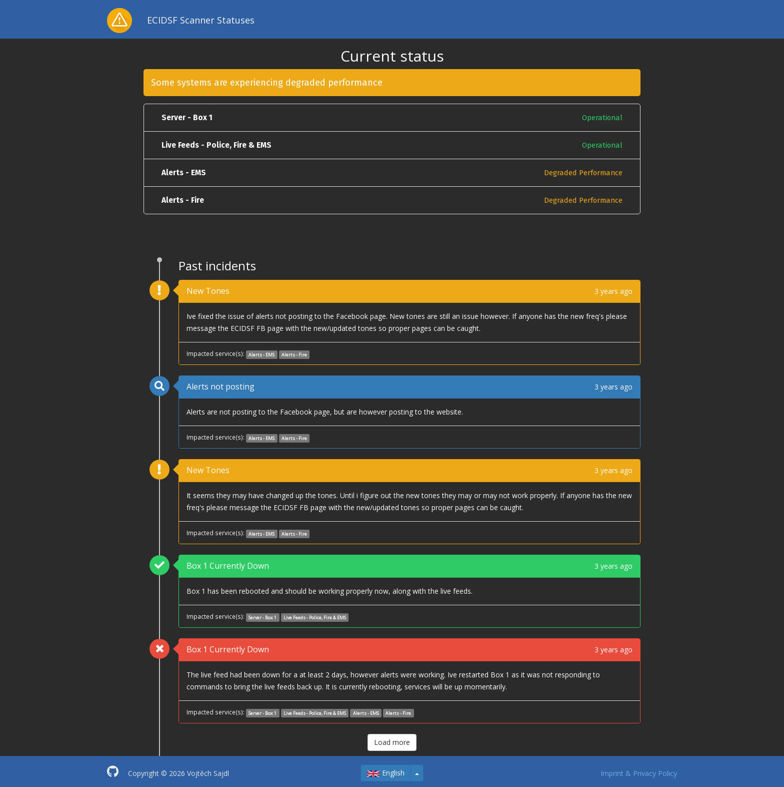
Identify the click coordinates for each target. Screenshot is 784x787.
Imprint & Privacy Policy (638, 773)
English (385, 772)
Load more (392, 742)
